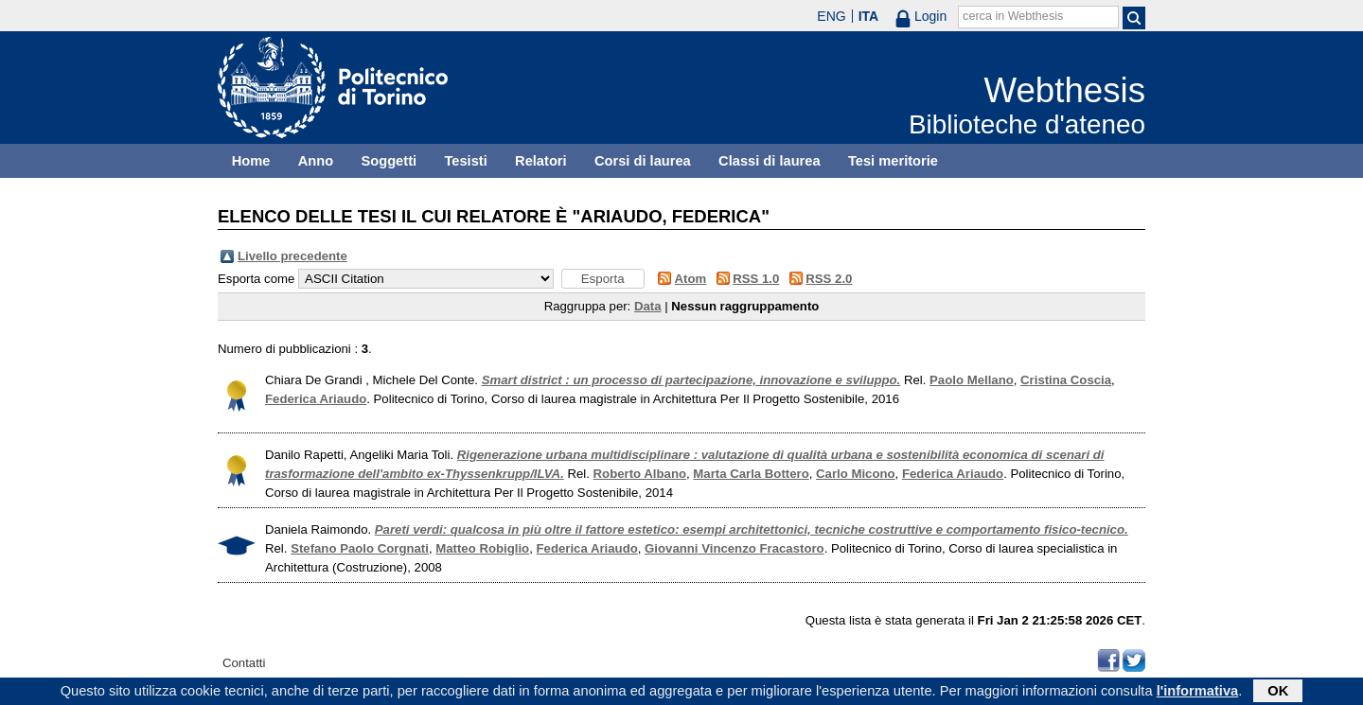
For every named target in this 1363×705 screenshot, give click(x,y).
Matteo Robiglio (482, 548)
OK (1277, 692)
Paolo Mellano (971, 380)
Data (648, 306)
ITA (869, 16)
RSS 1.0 (756, 279)
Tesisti (465, 160)
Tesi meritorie (893, 160)
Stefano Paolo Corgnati (360, 548)
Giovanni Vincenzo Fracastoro (734, 548)
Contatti (243, 663)
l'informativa (1198, 692)
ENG (831, 16)
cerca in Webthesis (1013, 16)
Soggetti (388, 160)
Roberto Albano (639, 474)
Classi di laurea (769, 160)
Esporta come (256, 279)
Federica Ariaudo (315, 399)
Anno (315, 160)
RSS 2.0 (828, 279)
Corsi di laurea (642, 160)
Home (251, 160)
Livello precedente (292, 256)
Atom (691, 279)
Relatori (541, 160)
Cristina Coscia (1065, 380)
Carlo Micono (855, 474)
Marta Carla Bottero (750, 474)
